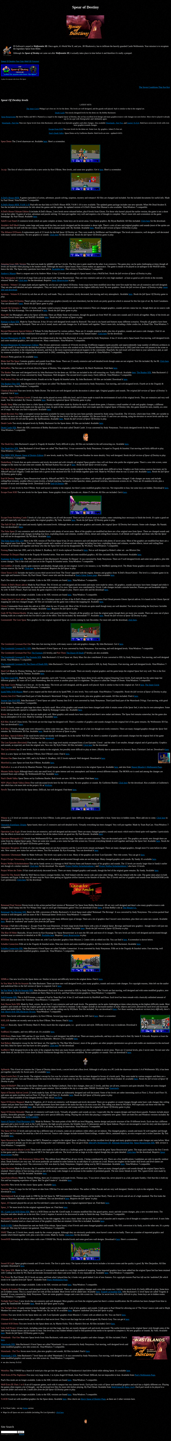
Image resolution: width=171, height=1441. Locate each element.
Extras (25, 1408)
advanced (21, 1434)
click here (60, 1412)
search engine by (7, 1434)
